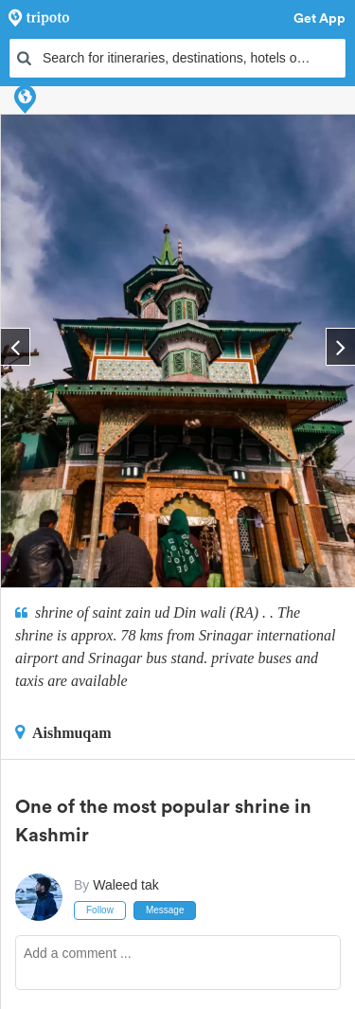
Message (165, 910)
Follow (100, 910)
